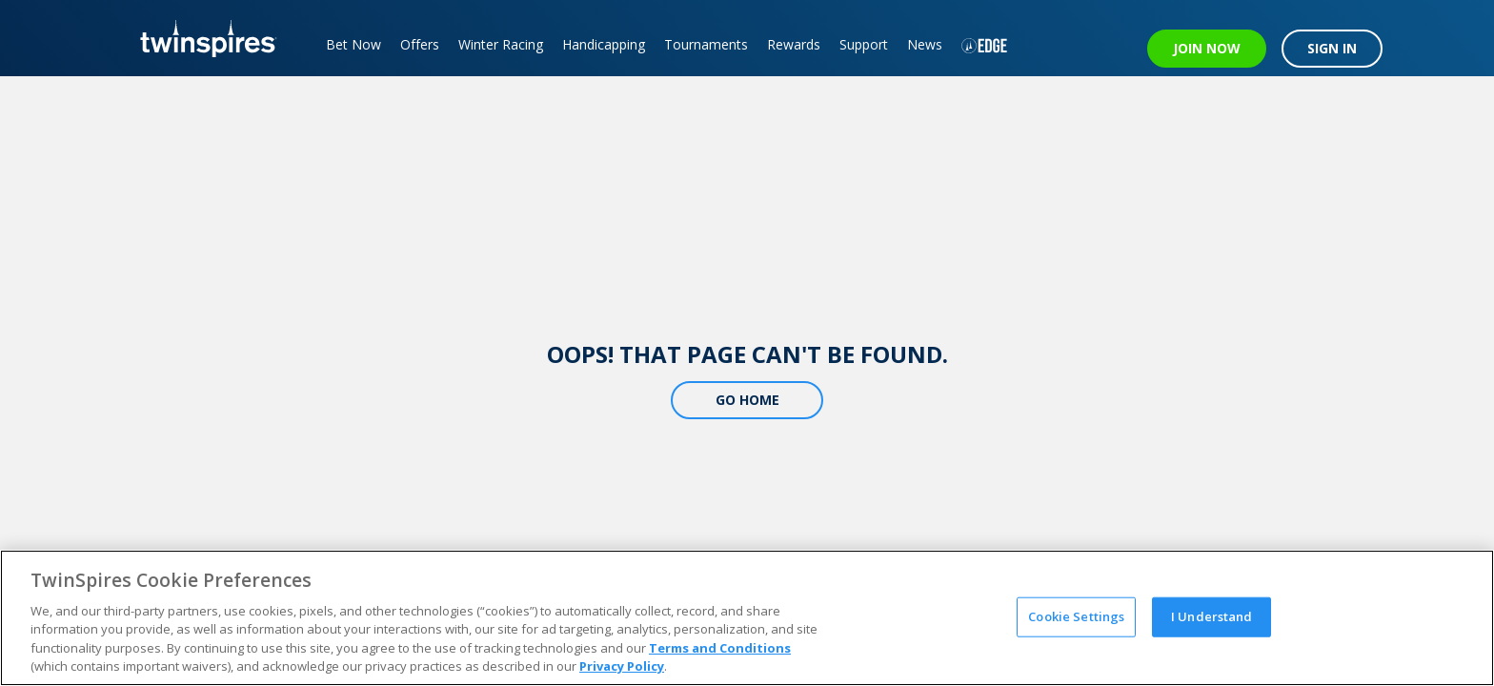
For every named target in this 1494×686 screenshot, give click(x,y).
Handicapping (603, 44)
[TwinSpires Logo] (201, 38)
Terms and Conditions (720, 647)
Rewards (793, 44)
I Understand (1212, 616)
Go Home (747, 400)
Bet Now (353, 44)
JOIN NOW (1207, 48)
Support (863, 44)
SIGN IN (1332, 48)
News (924, 44)
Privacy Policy (621, 666)
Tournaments (706, 44)
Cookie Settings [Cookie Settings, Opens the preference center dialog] (1076, 616)
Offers (419, 44)
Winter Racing (500, 44)
